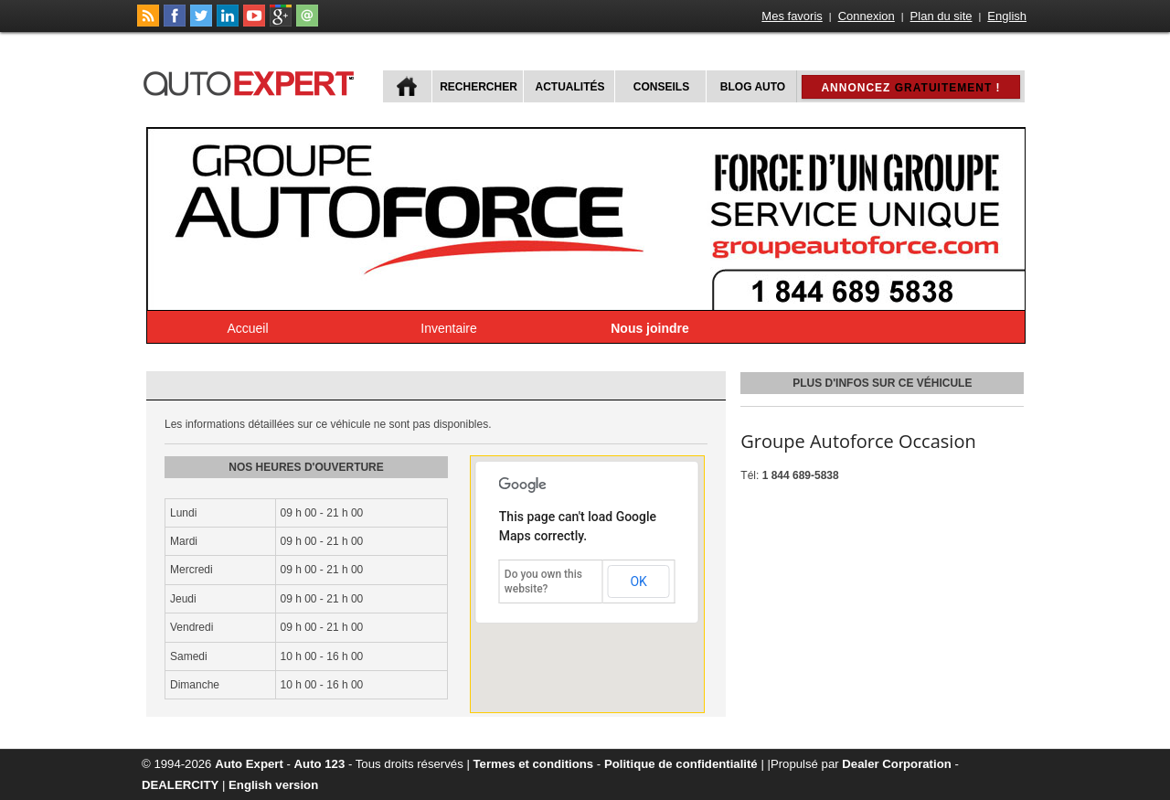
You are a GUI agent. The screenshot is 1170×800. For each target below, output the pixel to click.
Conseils (661, 86)
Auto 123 (320, 764)
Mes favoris (791, 16)
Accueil (247, 328)
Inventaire (448, 328)
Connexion (866, 16)
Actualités (570, 86)
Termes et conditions (533, 764)
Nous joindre (650, 328)
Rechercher (478, 86)
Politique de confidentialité (681, 764)
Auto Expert (249, 764)
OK (638, 581)
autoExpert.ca (252, 81)
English (1006, 16)
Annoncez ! (910, 87)
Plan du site (941, 16)
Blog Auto (752, 86)
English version (273, 785)
